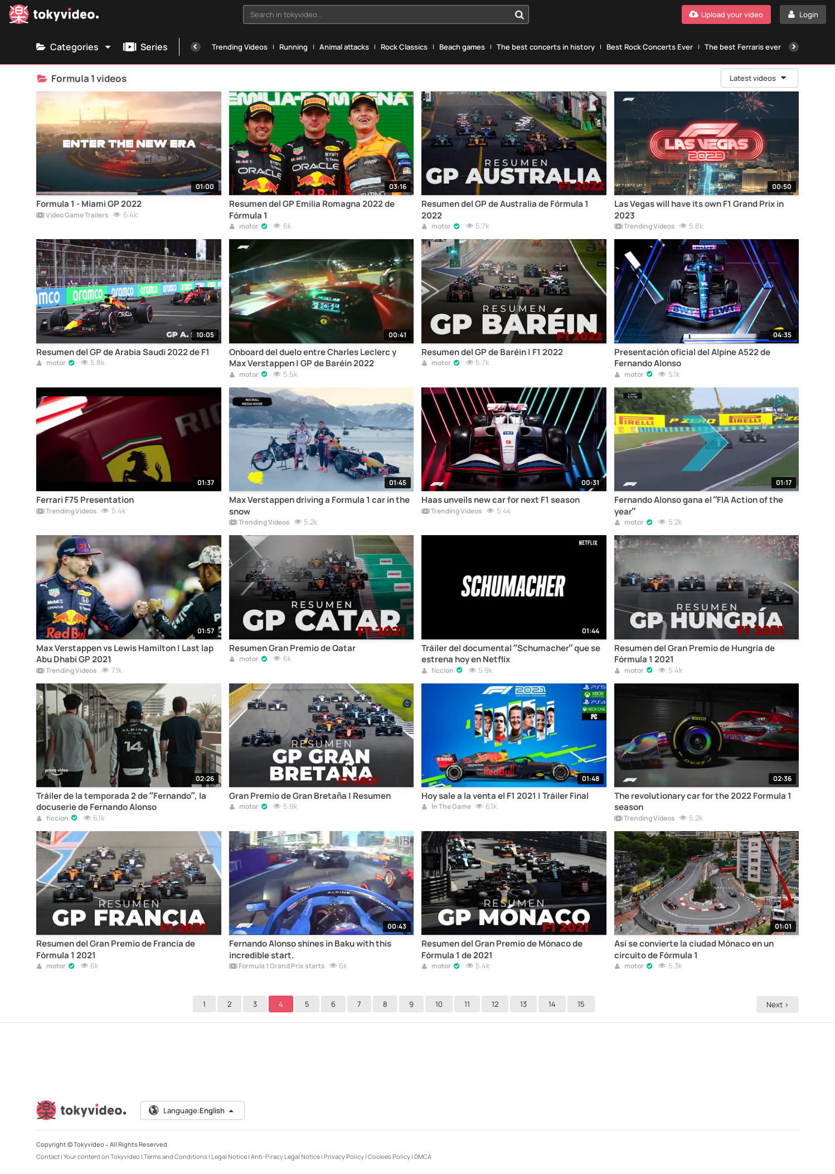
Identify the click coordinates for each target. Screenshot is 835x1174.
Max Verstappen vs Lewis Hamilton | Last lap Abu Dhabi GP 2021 (124, 654)
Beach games (462, 47)
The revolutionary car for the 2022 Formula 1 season (703, 801)
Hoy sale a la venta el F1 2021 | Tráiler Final (505, 796)
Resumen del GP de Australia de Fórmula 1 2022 (505, 209)
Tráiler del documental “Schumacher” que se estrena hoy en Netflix (510, 654)
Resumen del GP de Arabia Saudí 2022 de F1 (123, 352)
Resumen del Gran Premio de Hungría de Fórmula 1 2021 (694, 654)
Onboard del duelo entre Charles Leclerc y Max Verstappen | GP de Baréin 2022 (312, 358)
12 (496, 1004)
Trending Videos (240, 47)
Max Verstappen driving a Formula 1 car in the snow (319, 505)
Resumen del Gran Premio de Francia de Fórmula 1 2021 (115, 949)
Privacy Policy (344, 1156)
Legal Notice (229, 1156)
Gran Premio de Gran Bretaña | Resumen (310, 796)
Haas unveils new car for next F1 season (500, 500)
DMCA (422, 1156)
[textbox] (376, 14)
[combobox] (386, 14)
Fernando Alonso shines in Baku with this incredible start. (310, 949)
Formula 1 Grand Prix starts (277, 967)
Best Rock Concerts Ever (649, 47)
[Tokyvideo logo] (54, 16)
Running (293, 47)
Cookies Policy (389, 1156)
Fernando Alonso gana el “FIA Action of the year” (699, 505)
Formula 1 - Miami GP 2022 (89, 204)
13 (525, 1004)
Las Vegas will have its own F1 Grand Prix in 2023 (699, 209)
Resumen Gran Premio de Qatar (292, 648)
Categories (74, 47)
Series (145, 47)
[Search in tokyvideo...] (519, 14)
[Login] (803, 14)
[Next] (794, 47)
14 (553, 1004)
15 (582, 1004)
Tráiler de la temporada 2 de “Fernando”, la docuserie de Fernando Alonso (121, 801)
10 (440, 1004)
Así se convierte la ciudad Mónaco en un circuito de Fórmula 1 (694, 949)
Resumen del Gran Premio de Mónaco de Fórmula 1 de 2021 (501, 949)
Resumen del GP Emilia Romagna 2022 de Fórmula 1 (312, 209)
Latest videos (759, 78)
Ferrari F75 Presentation (85, 500)
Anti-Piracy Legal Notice (285, 1156)
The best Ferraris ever (743, 47)
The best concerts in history (546, 47)
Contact (48, 1156)
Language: (192, 1110)
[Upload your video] (726, 14)
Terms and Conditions (175, 1156)
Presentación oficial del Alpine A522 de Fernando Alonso (692, 358)
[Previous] (196, 47)
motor (244, 227)
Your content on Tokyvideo (102, 1156)
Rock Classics (404, 47)
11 (469, 1004)
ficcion (437, 671)
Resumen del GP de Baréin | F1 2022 (492, 352)
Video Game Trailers (72, 216)
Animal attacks (344, 47)
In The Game (446, 807)
